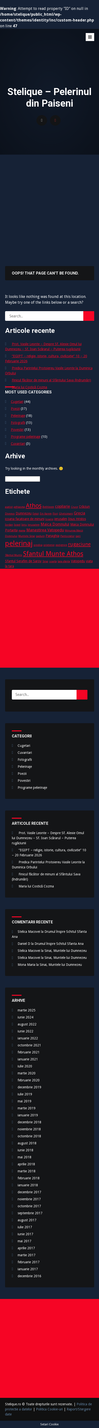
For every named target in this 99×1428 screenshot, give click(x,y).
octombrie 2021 (29, 1045)
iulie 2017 (25, 1227)
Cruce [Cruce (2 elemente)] (74, 506)
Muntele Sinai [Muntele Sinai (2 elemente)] (26, 536)
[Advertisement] (49, 206)
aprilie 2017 (26, 1248)
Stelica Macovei (29, 932)
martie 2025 (26, 1010)
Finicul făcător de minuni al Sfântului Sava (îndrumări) (51, 380)
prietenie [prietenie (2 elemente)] (49, 545)
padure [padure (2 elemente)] (40, 536)
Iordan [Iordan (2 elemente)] (9, 524)
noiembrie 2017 (29, 1199)
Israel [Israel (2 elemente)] (17, 524)
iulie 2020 (25, 1066)
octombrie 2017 (29, 1206)
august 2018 (27, 1143)
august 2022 (27, 1024)
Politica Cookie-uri (49, 1409)
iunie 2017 (25, 1234)
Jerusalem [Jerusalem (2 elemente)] (34, 524)
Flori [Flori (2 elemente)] (55, 513)
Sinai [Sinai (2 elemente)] (45, 561)
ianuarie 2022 (28, 1038)
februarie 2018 (29, 1178)
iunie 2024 (25, 1017)
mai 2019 (24, 1101)
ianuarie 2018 (28, 1185)
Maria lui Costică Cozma (29, 387)
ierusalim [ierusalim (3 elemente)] (60, 519)
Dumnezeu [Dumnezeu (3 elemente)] (24, 513)
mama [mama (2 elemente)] (22, 530)
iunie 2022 (25, 1031)
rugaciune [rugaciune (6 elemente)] (79, 544)
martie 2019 (26, 1108)
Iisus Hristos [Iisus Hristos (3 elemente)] (77, 519)
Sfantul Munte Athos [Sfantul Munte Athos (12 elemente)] (53, 553)
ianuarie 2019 (28, 1115)
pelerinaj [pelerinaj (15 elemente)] (19, 543)
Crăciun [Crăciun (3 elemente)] (84, 506)
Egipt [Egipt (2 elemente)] (36, 513)
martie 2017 (26, 1255)
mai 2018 (24, 1157)
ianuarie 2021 (28, 1059)
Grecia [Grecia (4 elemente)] (79, 513)
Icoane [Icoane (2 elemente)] (49, 519)
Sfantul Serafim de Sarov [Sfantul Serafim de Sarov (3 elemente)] (23, 561)
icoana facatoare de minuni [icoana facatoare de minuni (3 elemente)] (24, 519)
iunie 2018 (25, 1150)
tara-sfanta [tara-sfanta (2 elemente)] (64, 561)
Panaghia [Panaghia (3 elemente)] (52, 536)
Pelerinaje (18, 416)
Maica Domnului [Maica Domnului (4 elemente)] (55, 524)
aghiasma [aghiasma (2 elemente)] (19, 506)
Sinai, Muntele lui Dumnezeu (65, 951)
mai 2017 (24, 1241)
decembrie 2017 (29, 1192)
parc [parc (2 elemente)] (78, 536)
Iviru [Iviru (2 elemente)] (24, 524)
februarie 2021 (29, 1052)
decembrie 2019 (29, 1087)
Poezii (15, 409)
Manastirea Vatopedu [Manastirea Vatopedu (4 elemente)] (45, 530)
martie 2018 (26, 1171)
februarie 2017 (29, 1262)
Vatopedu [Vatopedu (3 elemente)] (78, 561)
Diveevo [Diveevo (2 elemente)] (10, 513)
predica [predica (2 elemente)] (38, 545)
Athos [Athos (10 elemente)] (34, 505)
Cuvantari (18, 444)
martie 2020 (26, 1073)
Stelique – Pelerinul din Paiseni (41, 43)
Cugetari (17, 402)
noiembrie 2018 (29, 1129)
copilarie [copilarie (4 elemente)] (62, 506)
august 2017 (27, 1220)
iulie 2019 (25, 1094)
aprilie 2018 (26, 1164)
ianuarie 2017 (28, 1269)
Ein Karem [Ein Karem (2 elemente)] (46, 513)
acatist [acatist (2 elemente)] (9, 506)
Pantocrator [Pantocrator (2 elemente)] (67, 536)
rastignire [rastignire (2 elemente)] (61, 545)
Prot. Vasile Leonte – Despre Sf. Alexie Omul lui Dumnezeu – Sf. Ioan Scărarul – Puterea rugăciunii (48, 838)
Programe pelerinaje (25, 437)
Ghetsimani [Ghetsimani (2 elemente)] (66, 513)
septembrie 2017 (30, 1213)
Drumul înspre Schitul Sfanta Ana (59, 944)
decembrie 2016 (29, 1276)
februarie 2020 (29, 1080)
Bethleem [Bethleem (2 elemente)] (48, 506)
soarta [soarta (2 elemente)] (53, 561)
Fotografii (18, 423)
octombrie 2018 (29, 1136)
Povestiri (17, 430)
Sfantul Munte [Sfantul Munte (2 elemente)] (13, 555)
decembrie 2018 (29, 1122)
